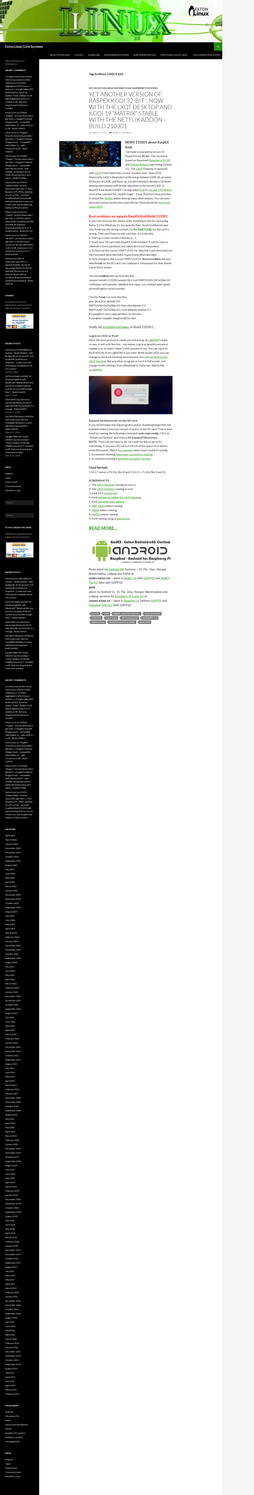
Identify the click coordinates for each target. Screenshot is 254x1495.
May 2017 (10, 1279)
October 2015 (12, 1360)
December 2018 (13, 1199)
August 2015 (11, 1368)
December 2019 (13, 1148)
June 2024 (10, 920)
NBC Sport (98, 505)
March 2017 (11, 1288)
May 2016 (10, 1330)
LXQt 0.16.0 (111, 618)
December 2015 (13, 1351)
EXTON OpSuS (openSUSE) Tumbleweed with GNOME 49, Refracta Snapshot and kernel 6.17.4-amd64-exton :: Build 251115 (19, 224)
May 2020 (10, 1127)
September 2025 (13, 861)
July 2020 (9, 1119)
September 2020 (13, 1110)
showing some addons (111, 501)
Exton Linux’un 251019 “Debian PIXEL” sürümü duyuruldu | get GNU (16, 185)
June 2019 (10, 1174)
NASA (95, 510)
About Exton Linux (60, 55)
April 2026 (10, 835)
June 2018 (10, 1224)
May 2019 (10, 1178)
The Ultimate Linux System (206, 55)
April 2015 (10, 1385)
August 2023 (11, 962)
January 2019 (11, 1195)
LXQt (98, 172)
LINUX (8, 1428)
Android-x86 (116, 569)
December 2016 (13, 1301)
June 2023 (10, 971)
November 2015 (13, 1356)
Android (9, 1412)
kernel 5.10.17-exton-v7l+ (127, 613)
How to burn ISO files (144, 55)
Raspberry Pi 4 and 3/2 (129, 596)
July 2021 (9, 1068)
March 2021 (11, 1085)
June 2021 (10, 1072)
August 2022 (11, 1013)
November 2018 (13, 1203)
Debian (139, 164)
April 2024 (10, 928)
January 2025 (11, 890)
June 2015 (10, 1377)
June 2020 (10, 1123)
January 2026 (11, 844)
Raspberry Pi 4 (150, 618)
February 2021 (12, 1089)
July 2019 (9, 1169)
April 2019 (10, 1182)
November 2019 (13, 1152)
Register (9, 473)
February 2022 (12, 1038)
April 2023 (10, 979)
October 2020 (12, 1106)
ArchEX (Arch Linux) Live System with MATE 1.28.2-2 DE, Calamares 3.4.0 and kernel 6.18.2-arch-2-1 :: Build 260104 (19, 248)
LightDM (153, 340)
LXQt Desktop (105, 484)
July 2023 (9, 966)
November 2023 (13, 949)
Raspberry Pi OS (159, 160)
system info (111, 493)
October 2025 (12, 856)
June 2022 (10, 1021)
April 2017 (10, 1284)
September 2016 (13, 1313)
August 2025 (11, 865)
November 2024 (13, 899)
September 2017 (13, 1262)
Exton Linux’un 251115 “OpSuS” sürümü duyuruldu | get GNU (18, 215)
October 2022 (12, 1004)
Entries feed (11, 482)
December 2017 (13, 1250)
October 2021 (12, 1055)
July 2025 (9, 869)
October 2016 (12, 1309)
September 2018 (13, 1212)
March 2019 (11, 1186)
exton (93, 88)
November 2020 (13, 1102)
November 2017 (13, 1254)
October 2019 (12, 1157)
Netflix (108, 198)
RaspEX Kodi (98, 622)
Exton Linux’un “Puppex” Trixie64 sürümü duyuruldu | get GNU (18, 135)
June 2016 (10, 1326)
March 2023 (11, 983)
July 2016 (9, 1322)
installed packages (115, 327)
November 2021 (13, 1051)
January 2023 (11, 992)
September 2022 (13, 1009)
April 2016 (10, 1334)
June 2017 (10, 1275)
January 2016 (11, 1347)
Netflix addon (130, 618)
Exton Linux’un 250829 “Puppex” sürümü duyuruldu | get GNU (19, 115)
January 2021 (11, 1093)
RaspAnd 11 (131, 600)
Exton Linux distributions (114, 88)
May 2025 (10, 878)
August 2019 (11, 1165)
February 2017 (12, 1292)
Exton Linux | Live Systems (24, 46)
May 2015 (10, 1381)
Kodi (142, 189)
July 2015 (9, 1372)
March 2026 (11, 839)
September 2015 (13, 1364)
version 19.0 (160, 189)
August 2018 (11, 1216)
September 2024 (13, 907)
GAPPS (149, 578)
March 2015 (11, 1389)
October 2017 (12, 1258)
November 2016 (13, 1305)
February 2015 (12, 1394)
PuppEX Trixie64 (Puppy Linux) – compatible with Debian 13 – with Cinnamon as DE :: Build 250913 (18, 145)
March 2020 (11, 1136)
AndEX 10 (130, 578)
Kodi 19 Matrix (152, 613)
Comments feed (13, 486)
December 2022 (13, 996)
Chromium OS (12, 1416)
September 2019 (13, 1161)
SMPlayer (145, 622)
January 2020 (11, 1144)
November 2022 (13, 1000)
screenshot (95, 369)
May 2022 (10, 1026)
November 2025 (13, 852)
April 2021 (10, 1081)
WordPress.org (12, 490)
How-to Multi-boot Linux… (174, 55)
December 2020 (13, 1097)
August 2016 (11, 1317)
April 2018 (10, 1233)
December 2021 (13, 1047)
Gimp (106, 613)
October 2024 (12, 903)
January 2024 (11, 941)
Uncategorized (12, 1441)
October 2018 (12, 1207)
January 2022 (11, 1042)
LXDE (139, 168)
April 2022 (10, 1030)
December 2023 (13, 945)
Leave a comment (122, 132)
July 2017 (9, 1271)
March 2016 (11, 1339)
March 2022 (11, 1034)
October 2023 (12, 954)
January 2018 (11, 1246)
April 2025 (10, 882)
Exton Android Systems (116, 55)
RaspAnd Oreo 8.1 (100, 605)
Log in (8, 477)
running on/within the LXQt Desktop (119, 497)
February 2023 (12, 988)
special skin (123, 518)
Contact (79, 55)
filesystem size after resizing (133, 458)
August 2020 (11, 1114)
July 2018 (9, 1220)
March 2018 (11, 1237)
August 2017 (11, 1267)
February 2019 (12, 1191)
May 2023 (10, 975)
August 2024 (11, 911)
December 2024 (13, 894)
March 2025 (11, 886)
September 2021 (13, 1059)
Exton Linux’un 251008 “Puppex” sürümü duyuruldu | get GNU (19, 159)
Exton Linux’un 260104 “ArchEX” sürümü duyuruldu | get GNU (19, 238)
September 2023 (13, 958)
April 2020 (10, 1131)
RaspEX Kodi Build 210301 (122, 622)
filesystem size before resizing (134, 454)
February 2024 (12, 937)
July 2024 (9, 916)
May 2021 (10, 1076)
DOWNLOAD (94, 55)
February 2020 (12, 1140)
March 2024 (11, 933)
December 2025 (13, 848)
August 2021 (11, 1064)
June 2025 (10, 873)
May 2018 (10, 1229)
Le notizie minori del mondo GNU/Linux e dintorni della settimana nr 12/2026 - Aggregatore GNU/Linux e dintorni (18, 83)
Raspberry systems (14, 1437)
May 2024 (10, 924)
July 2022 (9, 1017)
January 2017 (11, 1296)
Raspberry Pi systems (145, 88)
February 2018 (12, 1241)
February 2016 (12, 1343)
